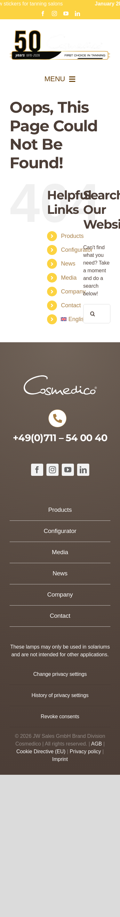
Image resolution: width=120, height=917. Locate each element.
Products (72, 236)
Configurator (76, 250)
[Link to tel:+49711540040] (57, 418)
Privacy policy (85, 751)
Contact (71, 305)
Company (73, 291)
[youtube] (68, 470)
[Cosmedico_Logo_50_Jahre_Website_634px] (60, 32)
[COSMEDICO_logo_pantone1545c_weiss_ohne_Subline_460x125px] (60, 377)
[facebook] (37, 470)
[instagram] (52, 470)
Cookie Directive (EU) (41, 751)
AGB (96, 744)
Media (68, 278)
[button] (60, 674)
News (68, 263)
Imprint (60, 759)
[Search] (92, 313)
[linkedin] (83, 470)
